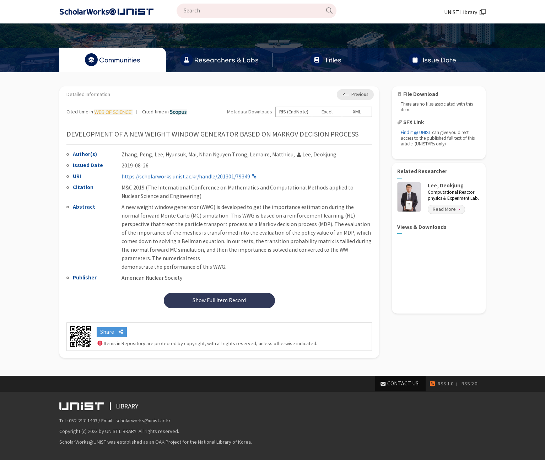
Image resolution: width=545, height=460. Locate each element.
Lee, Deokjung (319, 154)
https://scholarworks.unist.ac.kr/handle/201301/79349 (186, 176)
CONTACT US (403, 383)
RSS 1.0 (445, 384)
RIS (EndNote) (293, 112)
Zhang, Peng (137, 154)
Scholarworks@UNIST (118, 11)
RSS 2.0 (469, 384)
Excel (327, 112)
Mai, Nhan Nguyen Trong (217, 154)
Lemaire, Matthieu (271, 154)
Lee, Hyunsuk (170, 154)
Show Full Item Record (219, 300)
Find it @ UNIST (416, 132)
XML (357, 112)
